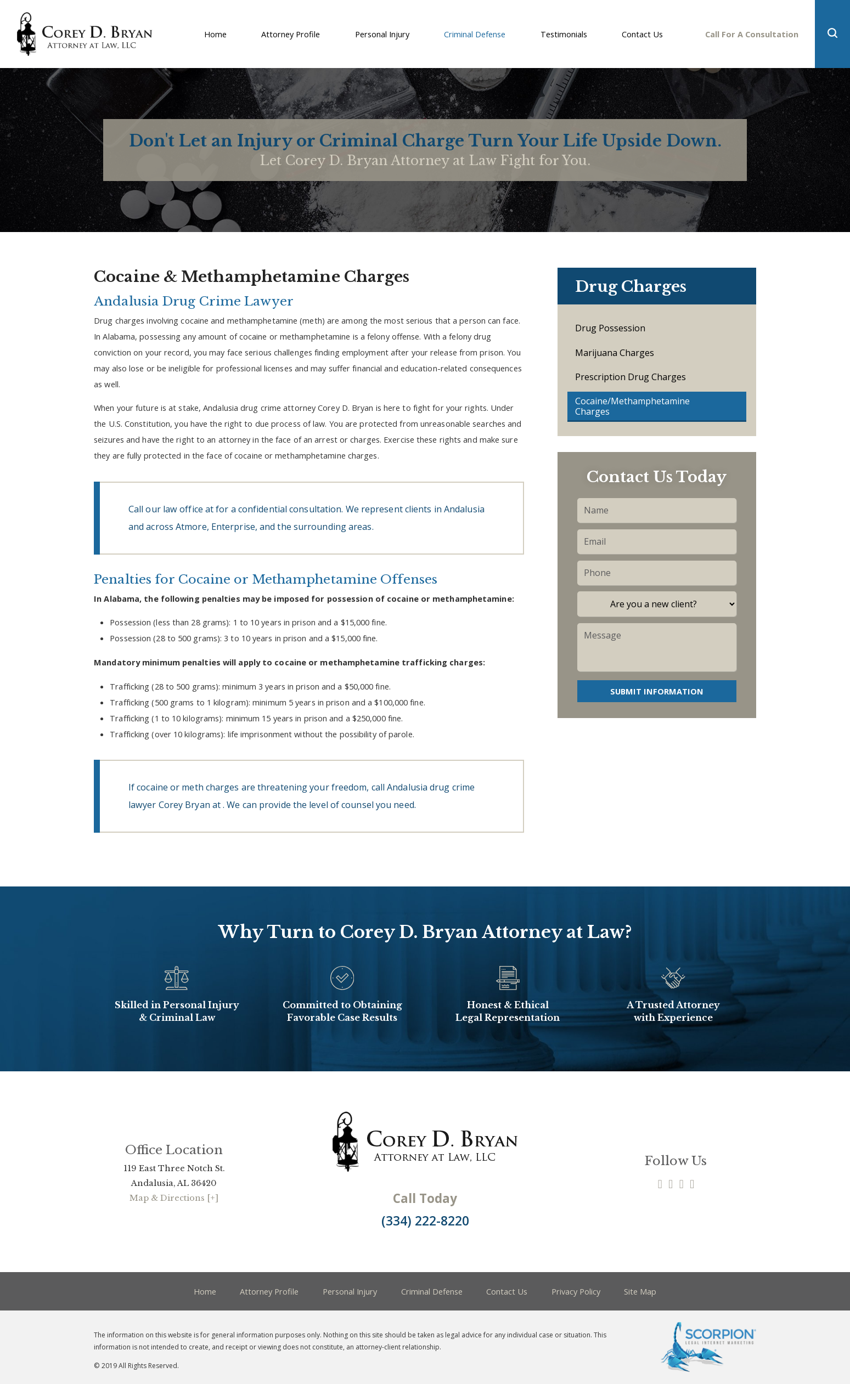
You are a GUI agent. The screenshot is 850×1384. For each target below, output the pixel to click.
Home (205, 1291)
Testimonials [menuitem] (564, 34)
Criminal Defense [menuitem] (474, 34)
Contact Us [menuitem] (642, 34)
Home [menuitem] (215, 34)
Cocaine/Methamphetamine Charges (632, 406)
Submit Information (656, 691)
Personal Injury (350, 1291)
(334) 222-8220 (425, 1220)
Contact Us (506, 1291)
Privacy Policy (575, 1291)
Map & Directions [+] (174, 1198)
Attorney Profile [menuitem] (290, 34)
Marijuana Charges (614, 353)
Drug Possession (610, 328)
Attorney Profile (269, 1291)
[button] (832, 34)
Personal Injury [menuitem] (382, 34)
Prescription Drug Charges (630, 377)
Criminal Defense (432, 1291)
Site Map (640, 1291)
